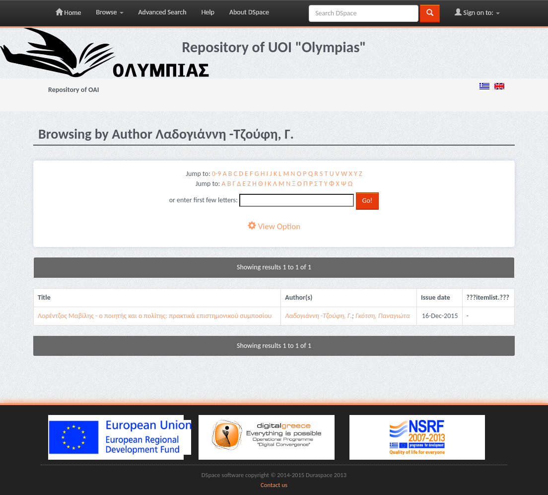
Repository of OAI (73, 89)
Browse (109, 12)
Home (68, 12)
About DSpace (249, 12)
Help (208, 12)
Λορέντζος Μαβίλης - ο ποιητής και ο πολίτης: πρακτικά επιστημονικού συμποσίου (155, 316)
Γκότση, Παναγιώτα (382, 316)
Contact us (274, 485)
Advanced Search (162, 12)
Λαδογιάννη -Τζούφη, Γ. (318, 316)
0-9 (216, 173)
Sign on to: (477, 12)
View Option (274, 226)
